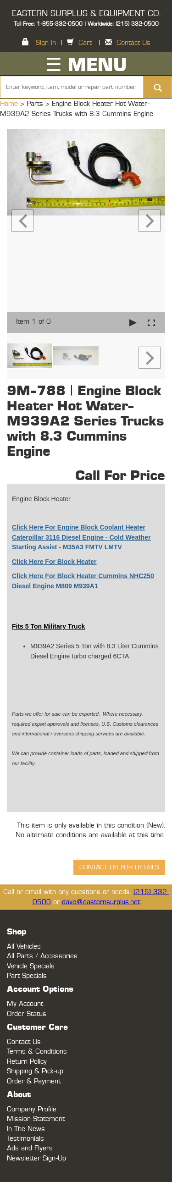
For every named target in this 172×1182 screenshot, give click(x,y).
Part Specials (27, 975)
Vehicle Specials (31, 966)
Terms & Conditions (37, 1051)
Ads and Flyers (30, 1148)
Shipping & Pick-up (35, 1071)
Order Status (26, 1014)
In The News (26, 1129)
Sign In (46, 42)
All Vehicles (24, 946)
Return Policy (27, 1061)
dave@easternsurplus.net (101, 902)
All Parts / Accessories (42, 956)
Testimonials (25, 1138)
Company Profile (31, 1109)
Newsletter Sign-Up (36, 1158)
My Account (25, 1003)
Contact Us (133, 42)
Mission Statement (36, 1119)
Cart (85, 42)
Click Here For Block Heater (54, 561)
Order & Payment (34, 1081)
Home (10, 103)
